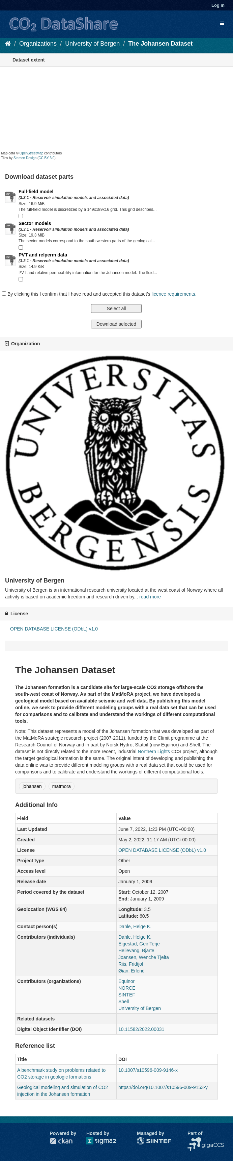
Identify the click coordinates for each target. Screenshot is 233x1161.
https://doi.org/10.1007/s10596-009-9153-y (163, 1087)
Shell (123, 1001)
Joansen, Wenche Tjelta (143, 957)
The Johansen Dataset (160, 43)
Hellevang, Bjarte (136, 950)
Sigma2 (106, 1140)
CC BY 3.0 (46, 158)
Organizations (38, 43)
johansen (32, 786)
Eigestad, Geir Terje (139, 943)
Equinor (126, 981)
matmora (61, 786)
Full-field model (36, 191)
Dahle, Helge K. (134, 926)
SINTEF (126, 994)
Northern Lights (154, 751)
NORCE (127, 988)
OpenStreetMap (31, 153)
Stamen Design (24, 158)
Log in (218, 5)
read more (150, 596)
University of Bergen (92, 43)
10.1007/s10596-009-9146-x (148, 1070)
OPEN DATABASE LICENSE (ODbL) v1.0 (54, 629)
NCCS (194, 1140)
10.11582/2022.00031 (141, 1029)
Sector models (35, 223)
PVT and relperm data (43, 254)
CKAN (61, 1140)
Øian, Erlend (131, 970)
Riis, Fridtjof (130, 964)
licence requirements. (173, 294)
